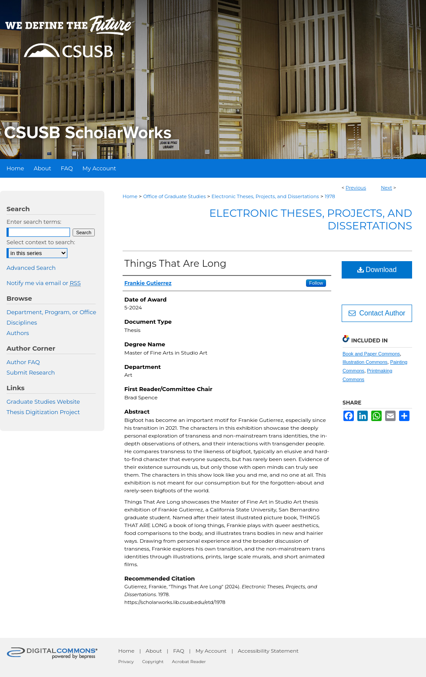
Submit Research (31, 372)
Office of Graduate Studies (174, 196)
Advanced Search (31, 267)
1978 (330, 196)
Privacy (126, 661)
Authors (18, 332)
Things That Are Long (175, 263)
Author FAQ (23, 361)
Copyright (152, 661)
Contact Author (377, 313)
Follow (316, 282)
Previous (356, 188)
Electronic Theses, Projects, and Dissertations (265, 196)
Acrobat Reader (189, 661)
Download (377, 269)
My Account (211, 650)
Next (386, 188)
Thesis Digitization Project (43, 411)
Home (130, 196)
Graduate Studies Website (43, 401)
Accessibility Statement (268, 650)
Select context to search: (41, 242)
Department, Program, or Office (51, 312)
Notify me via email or (44, 282)
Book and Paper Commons (371, 353)
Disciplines (22, 322)
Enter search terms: (34, 221)
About (154, 650)
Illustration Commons (365, 362)
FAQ (178, 650)
